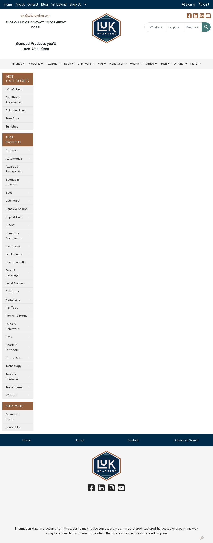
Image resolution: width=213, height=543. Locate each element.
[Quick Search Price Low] (175, 27)
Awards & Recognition (14, 168)
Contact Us (13, 427)
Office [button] (150, 64)
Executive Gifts (16, 262)
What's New (14, 89)
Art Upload (59, 4)
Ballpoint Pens (15, 110)
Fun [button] (100, 64)
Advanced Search (12, 416)
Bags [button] (67, 64)
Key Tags (12, 307)
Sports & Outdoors (12, 347)
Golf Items (13, 291)
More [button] (193, 64)
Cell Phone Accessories (14, 99)
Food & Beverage (12, 272)
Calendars (12, 201)
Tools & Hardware (12, 376)
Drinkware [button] (84, 64)
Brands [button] (17, 64)
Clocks (10, 225)
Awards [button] (52, 64)
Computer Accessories (14, 235)
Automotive (14, 159)
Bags (9, 193)
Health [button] (134, 64)
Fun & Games (14, 283)
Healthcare (13, 300)
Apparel (11, 150)
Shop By (75, 4)
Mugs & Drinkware (12, 326)
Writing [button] (179, 64)
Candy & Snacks (16, 209)
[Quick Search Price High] (193, 27)
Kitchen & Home (16, 316)
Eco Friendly (14, 254)
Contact (32, 4)
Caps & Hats (14, 217)
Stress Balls (14, 358)
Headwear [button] (116, 64)
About (20, 4)
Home (8, 4)
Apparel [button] (34, 64)
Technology (13, 366)
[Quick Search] (155, 27)
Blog (44, 4)
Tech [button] (164, 64)
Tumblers (12, 126)
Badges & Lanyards (12, 182)
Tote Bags (13, 118)
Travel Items (14, 387)
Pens (9, 337)
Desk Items (13, 246)
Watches (12, 395)
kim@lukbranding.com (35, 15)
